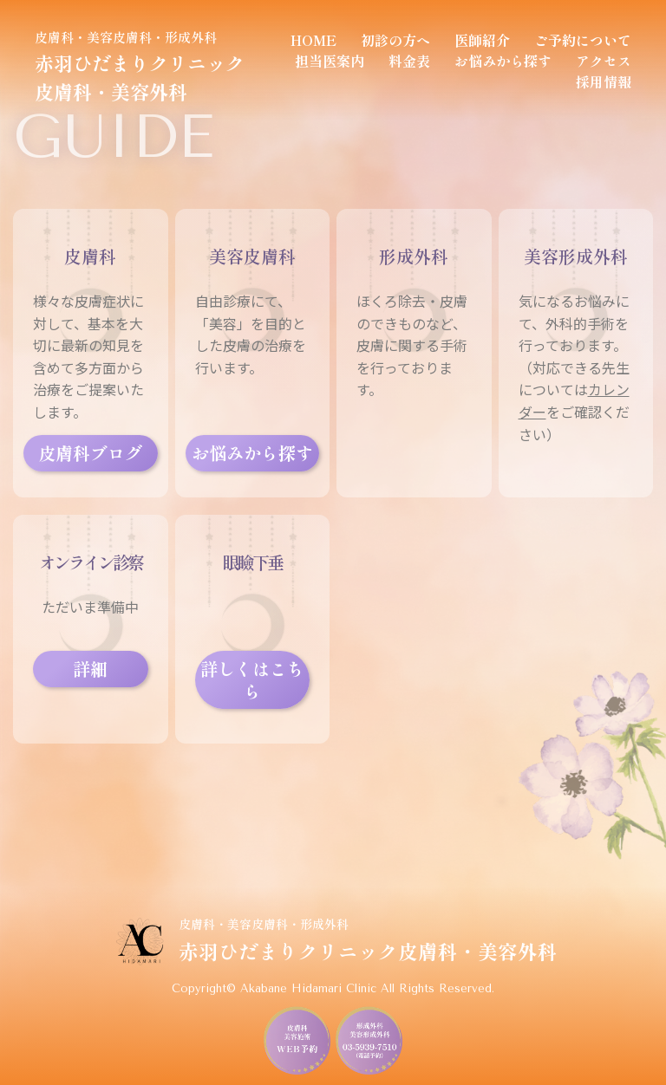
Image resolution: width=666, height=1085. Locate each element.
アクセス (603, 60)
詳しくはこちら (252, 680)
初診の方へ (395, 39)
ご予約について (582, 39)
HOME (313, 39)
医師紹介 (482, 39)
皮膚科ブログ (90, 452)
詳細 (90, 668)
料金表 (409, 60)
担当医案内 (329, 60)
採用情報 (603, 81)
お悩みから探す (503, 60)
